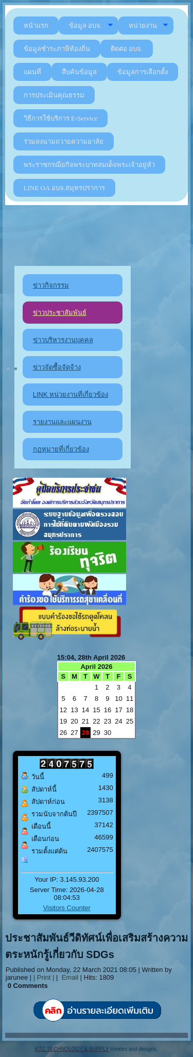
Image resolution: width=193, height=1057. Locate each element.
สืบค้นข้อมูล (79, 72)
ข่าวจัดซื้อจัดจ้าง (57, 367)
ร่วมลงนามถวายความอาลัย (63, 141)
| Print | (44, 977)
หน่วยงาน (148, 25)
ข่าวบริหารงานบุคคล (63, 340)
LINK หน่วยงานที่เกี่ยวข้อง (71, 394)
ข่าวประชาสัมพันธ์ (59, 312)
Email (69, 977)
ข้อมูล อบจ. (91, 25)
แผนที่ (32, 72)
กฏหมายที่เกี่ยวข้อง (61, 449)
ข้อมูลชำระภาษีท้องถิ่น (57, 49)
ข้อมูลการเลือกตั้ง (142, 72)
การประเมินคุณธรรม (54, 95)
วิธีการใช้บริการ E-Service (61, 118)
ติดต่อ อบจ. (127, 49)
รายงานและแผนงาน (62, 422)
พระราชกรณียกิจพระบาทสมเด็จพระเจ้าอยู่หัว (89, 165)
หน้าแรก (36, 25)
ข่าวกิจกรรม (51, 285)
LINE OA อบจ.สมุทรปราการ (64, 188)
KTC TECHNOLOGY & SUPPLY (72, 1049)
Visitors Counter (67, 908)
